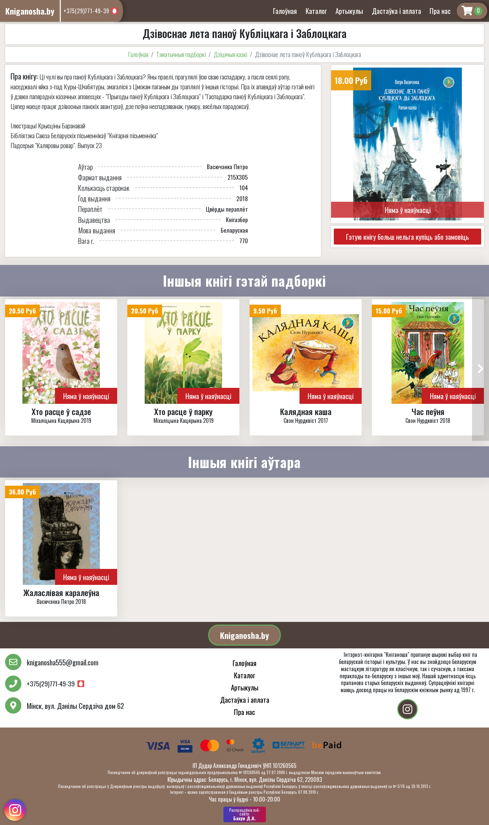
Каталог (316, 10)
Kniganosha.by (244, 635)
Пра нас (440, 10)
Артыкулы (349, 10)
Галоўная (285, 10)
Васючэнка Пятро (227, 166)
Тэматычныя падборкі (181, 54)
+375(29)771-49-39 (86, 11)
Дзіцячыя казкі (230, 54)
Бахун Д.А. (244, 814)
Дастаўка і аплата (396, 10)
